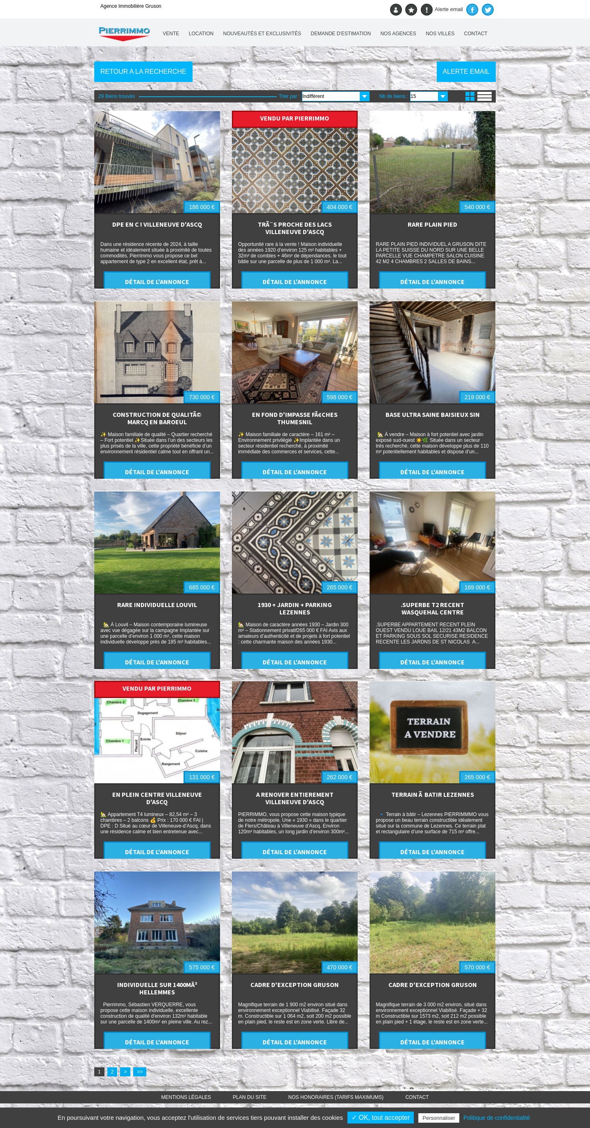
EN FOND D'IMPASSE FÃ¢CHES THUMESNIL (295, 418)
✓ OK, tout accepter (381, 1117)
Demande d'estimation (341, 33)
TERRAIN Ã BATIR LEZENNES (432, 794)
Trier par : (289, 96)
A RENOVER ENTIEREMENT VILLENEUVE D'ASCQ (295, 798)
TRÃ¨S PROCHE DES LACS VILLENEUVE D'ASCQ (295, 228)
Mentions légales (186, 1097)
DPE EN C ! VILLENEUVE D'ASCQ (157, 224)
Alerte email (442, 10)
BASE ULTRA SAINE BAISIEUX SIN (433, 414)
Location (201, 33)
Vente (171, 33)
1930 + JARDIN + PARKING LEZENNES (295, 608)
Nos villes (440, 33)
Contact (476, 33)
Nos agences (398, 33)
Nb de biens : (393, 96)
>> (140, 1072)
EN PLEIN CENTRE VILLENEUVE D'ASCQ (157, 798)
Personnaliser (438, 1118)
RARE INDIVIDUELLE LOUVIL (157, 604)
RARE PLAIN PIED (432, 224)
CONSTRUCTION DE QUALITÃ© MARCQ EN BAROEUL (157, 418)
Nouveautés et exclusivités (262, 33)
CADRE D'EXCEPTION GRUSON (294, 984)
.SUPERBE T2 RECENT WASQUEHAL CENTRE (432, 608)
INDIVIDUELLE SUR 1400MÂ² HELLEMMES (157, 988)
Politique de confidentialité (496, 1117)
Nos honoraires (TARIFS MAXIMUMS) (336, 1097)
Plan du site (249, 1097)
